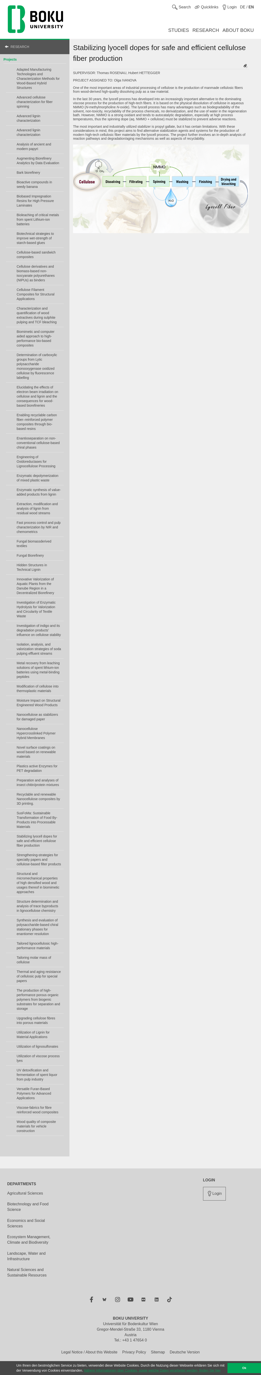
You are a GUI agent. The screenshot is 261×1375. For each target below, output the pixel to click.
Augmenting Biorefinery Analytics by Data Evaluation (38, 160)
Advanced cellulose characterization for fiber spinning (35, 101)
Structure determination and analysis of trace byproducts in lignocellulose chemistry (37, 906)
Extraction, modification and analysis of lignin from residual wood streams (37, 508)
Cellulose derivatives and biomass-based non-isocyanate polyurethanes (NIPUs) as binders (36, 273)
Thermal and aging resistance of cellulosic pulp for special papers (39, 976)
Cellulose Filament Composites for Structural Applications (36, 294)
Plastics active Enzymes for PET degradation (37, 768)
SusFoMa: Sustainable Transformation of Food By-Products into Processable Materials (37, 820)
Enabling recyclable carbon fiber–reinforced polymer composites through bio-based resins (37, 422)
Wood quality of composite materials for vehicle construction (36, 1126)
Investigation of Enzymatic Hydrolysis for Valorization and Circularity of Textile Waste (36, 609)
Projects (10, 59)
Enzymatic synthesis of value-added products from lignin (39, 492)
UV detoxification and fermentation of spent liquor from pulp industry (37, 1074)
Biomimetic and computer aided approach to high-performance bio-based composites (36, 338)
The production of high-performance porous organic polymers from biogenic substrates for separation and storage (38, 999)
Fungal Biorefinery (30, 555)
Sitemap (158, 1352)
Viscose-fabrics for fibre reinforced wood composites (37, 1110)
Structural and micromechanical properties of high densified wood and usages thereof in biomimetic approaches (38, 883)
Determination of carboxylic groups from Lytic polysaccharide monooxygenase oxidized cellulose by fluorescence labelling (37, 366)
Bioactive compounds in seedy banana (34, 184)
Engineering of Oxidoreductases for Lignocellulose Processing (36, 461)
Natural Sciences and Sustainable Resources (27, 1272)
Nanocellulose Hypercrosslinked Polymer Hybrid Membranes (36, 733)
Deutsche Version (185, 1352)
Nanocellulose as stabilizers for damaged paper (37, 717)
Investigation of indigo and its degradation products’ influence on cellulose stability (39, 630)
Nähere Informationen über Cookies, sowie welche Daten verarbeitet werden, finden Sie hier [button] (152, 1370)
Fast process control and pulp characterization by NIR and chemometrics (39, 527)
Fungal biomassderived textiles (34, 543)
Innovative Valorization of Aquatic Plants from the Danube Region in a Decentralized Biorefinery (35, 586)
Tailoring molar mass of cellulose (34, 960)
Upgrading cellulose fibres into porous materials (36, 1020)
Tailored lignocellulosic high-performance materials (37, 946)
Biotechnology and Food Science (28, 1207)
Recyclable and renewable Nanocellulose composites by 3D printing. (38, 798)
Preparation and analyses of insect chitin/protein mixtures (38, 782)
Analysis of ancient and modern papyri (34, 146)
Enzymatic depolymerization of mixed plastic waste (37, 478)
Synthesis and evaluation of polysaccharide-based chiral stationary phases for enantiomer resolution (37, 927)
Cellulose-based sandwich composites (36, 254)
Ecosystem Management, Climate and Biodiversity (29, 1239)
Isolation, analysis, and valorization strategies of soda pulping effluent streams (39, 648)
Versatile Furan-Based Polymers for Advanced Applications (34, 1093)
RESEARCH (20, 47)
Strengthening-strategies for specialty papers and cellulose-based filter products (39, 859)
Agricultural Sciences (25, 1193)
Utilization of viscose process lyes (38, 1058)
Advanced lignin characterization (28, 118)
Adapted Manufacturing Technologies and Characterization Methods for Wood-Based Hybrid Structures (38, 79)
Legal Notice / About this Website (89, 1352)
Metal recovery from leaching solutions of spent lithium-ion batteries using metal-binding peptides (38, 670)
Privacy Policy (134, 1352)
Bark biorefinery (28, 172)
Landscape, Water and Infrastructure (26, 1256)
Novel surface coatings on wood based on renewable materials (36, 751)
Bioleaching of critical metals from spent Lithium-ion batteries (38, 219)
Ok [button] (244, 1368)
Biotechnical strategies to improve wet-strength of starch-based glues (35, 238)
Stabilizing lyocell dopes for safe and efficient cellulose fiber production (37, 840)
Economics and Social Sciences (26, 1223)
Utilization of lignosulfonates (37, 1046)
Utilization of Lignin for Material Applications (33, 1034)
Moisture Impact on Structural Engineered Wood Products (39, 703)
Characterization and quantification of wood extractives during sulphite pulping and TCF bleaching (37, 315)
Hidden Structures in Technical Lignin (32, 567)
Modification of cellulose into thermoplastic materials (38, 688)
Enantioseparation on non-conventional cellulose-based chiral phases (38, 442)
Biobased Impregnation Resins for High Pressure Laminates (35, 200)
